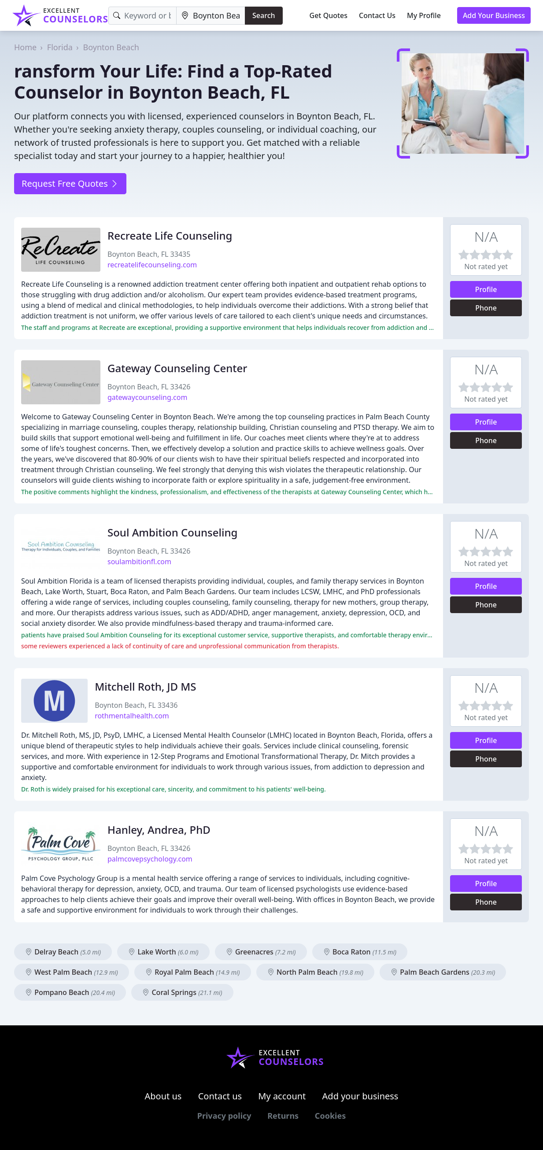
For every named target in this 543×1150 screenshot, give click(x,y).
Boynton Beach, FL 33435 (148, 254)
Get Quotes (329, 15)
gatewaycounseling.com (147, 397)
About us (163, 1096)
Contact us (220, 1096)
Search (263, 15)
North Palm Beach (315, 972)
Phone (486, 308)
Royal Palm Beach (192, 972)
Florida (60, 47)
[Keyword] (142, 16)
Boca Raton (359, 952)
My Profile (424, 15)
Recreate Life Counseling (169, 235)
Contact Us (377, 15)
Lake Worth (163, 952)
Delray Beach (63, 952)
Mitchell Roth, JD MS (145, 686)
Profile (486, 289)
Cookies (330, 1115)
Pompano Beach (70, 992)
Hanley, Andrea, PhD (159, 829)
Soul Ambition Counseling (172, 532)
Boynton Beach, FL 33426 (148, 387)
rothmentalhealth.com (132, 716)
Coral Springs (182, 992)
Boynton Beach (111, 47)
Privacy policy (224, 1115)
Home (25, 47)
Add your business (360, 1096)
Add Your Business (494, 15)
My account (282, 1096)
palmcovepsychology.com (149, 859)
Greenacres (261, 952)
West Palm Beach (71, 972)
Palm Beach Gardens (443, 972)
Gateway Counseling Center (177, 368)
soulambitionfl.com (139, 561)
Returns (283, 1115)
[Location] (210, 16)
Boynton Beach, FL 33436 (136, 705)
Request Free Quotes (70, 183)
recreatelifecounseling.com (152, 265)
